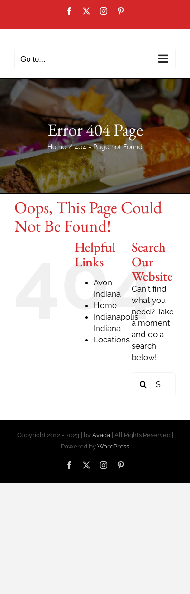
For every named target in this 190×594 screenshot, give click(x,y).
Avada (101, 434)
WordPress (113, 446)
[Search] (143, 384)
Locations (112, 339)
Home (105, 305)
